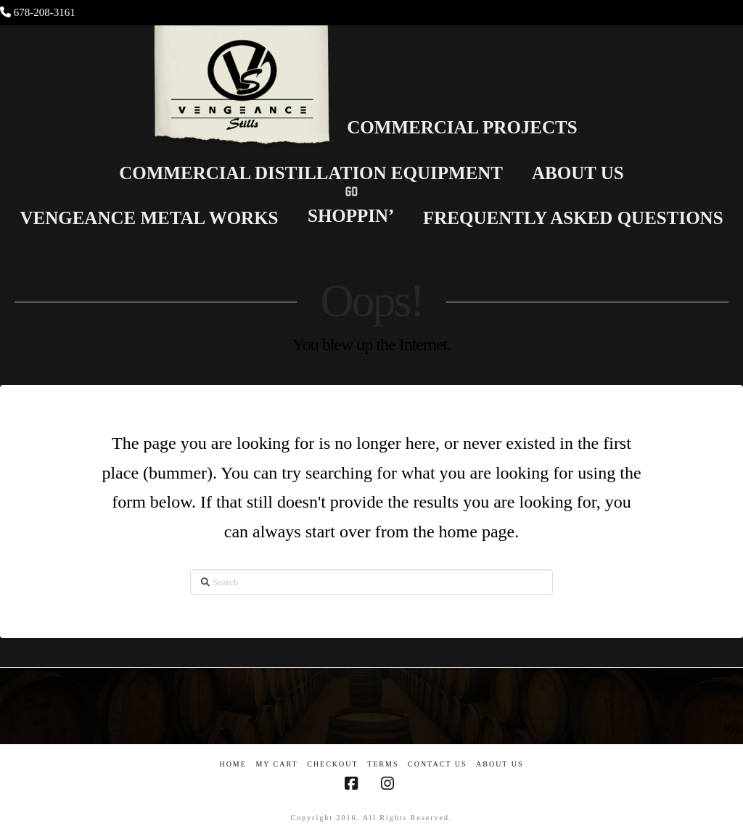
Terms (382, 764)
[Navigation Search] (371, 246)
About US (500, 764)
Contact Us (437, 764)
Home (232, 764)
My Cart (276, 764)
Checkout (332, 764)
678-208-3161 (44, 12)
